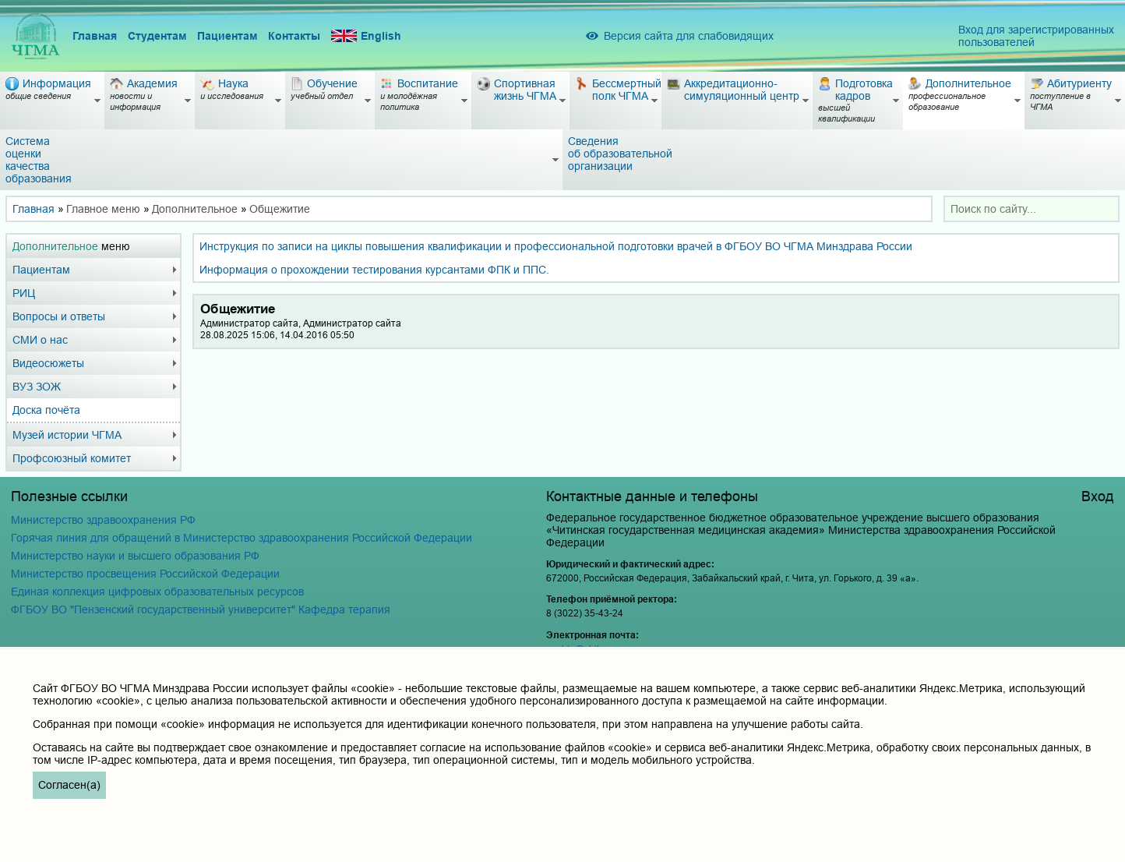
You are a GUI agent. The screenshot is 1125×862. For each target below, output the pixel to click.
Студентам (157, 36)
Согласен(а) (69, 785)
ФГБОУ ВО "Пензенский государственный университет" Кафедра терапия (200, 609)
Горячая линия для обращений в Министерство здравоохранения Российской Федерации (241, 538)
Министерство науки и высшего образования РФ (135, 555)
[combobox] (1031, 209)
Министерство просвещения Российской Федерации (145, 573)
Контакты (294, 36)
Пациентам (227, 36)
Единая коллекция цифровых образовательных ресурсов (157, 591)
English (366, 36)
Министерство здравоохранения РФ (103, 520)
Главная (94, 36)
